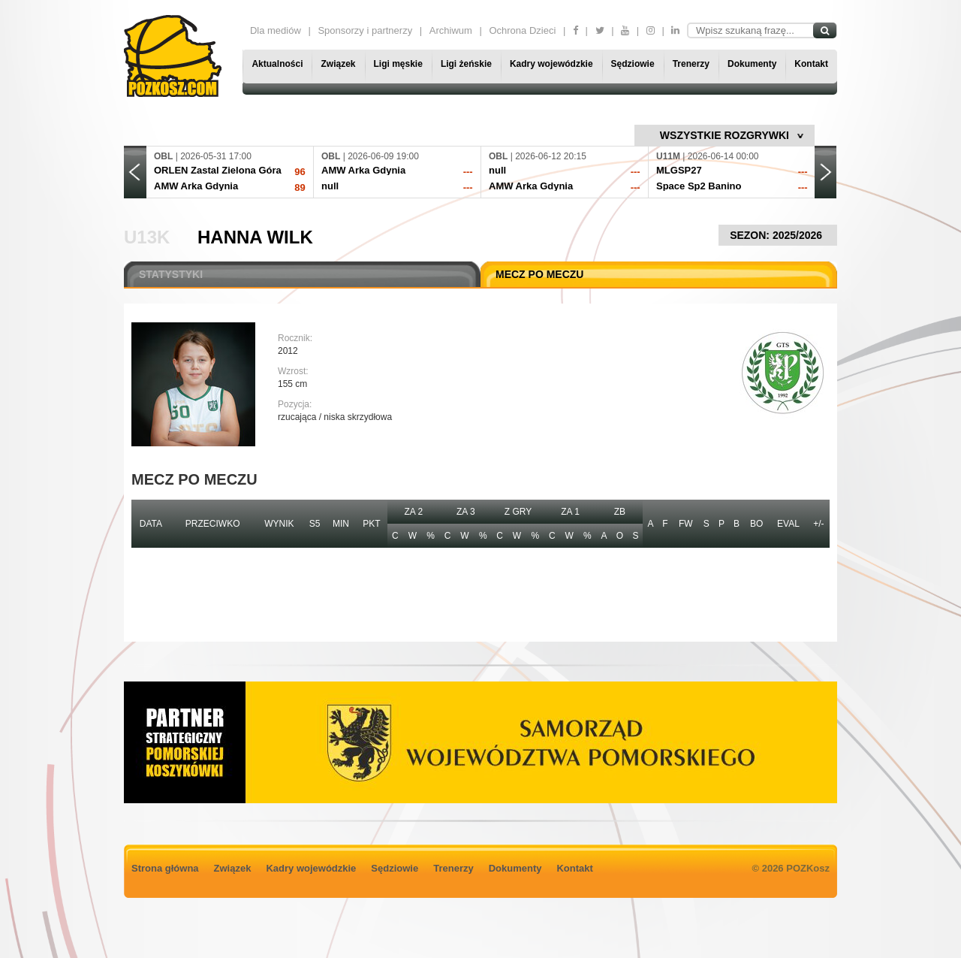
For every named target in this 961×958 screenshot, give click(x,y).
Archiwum (450, 30)
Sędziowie (633, 64)
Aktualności (277, 64)
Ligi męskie (398, 64)
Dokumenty (752, 64)
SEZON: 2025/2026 (778, 235)
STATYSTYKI (171, 274)
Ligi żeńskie (466, 64)
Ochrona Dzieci (522, 30)
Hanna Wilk (255, 237)
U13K (147, 237)
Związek (338, 64)
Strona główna (165, 868)
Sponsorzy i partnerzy (365, 30)
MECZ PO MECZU (539, 274)
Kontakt (811, 64)
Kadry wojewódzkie (551, 64)
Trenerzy (691, 64)
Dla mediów (275, 30)
